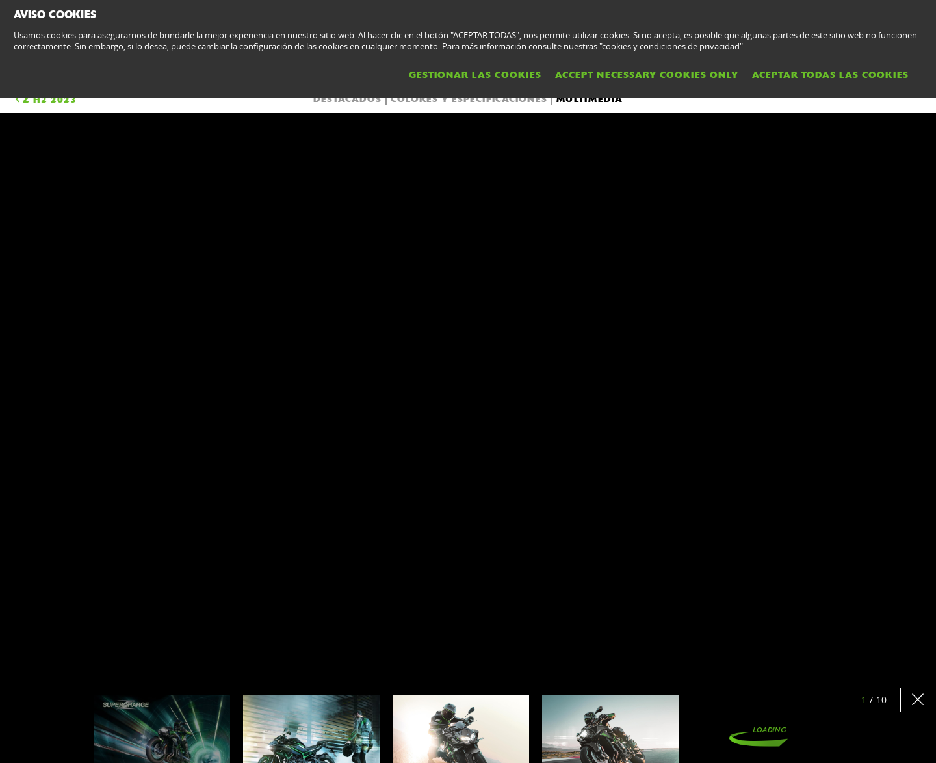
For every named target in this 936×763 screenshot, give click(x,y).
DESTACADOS (347, 99)
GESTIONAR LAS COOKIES (475, 75)
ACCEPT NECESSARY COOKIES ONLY (646, 75)
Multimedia (589, 99)
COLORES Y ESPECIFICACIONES (469, 99)
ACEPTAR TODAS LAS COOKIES (830, 75)
